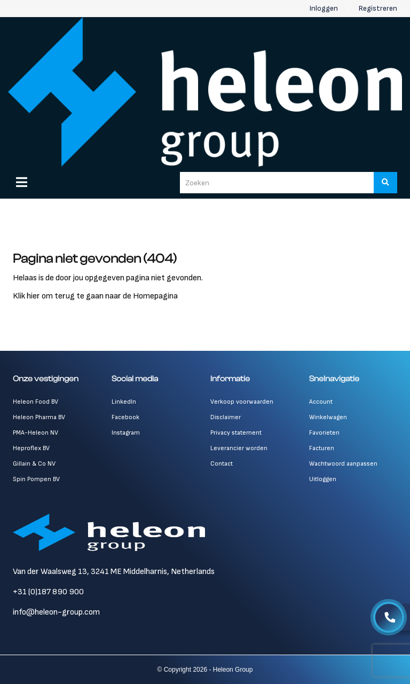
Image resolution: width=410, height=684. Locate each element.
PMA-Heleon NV (35, 433)
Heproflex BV (31, 448)
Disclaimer (225, 417)
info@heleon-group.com (56, 612)
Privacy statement (236, 433)
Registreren (378, 8)
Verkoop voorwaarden (241, 402)
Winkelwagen (328, 417)
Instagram (126, 433)
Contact (221, 464)
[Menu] (21, 182)
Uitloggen (322, 479)
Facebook (125, 417)
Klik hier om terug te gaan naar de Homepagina (95, 296)
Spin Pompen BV (36, 479)
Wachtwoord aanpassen (343, 464)
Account (321, 402)
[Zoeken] (385, 182)
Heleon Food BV (35, 402)
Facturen (321, 448)
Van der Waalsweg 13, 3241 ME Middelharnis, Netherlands (114, 572)
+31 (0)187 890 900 (48, 592)
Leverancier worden (238, 448)
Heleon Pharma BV (39, 417)
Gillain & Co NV (34, 464)
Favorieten (324, 433)
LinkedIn (124, 402)
